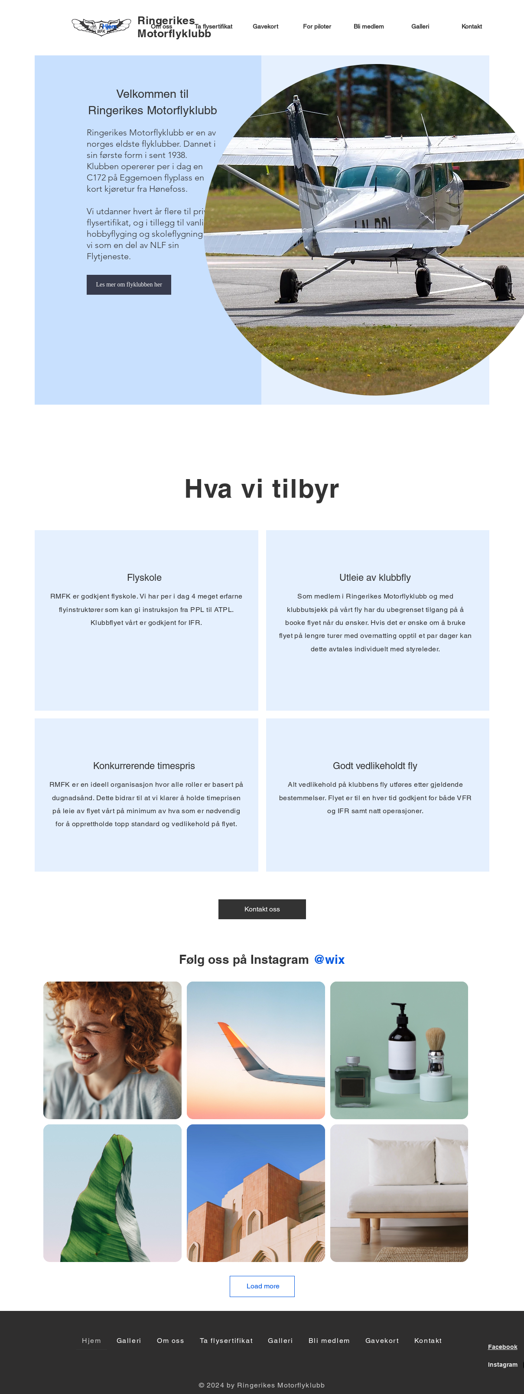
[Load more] (262, 1286)
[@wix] (328, 959)
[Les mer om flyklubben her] (129, 285)
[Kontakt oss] (262, 909)
